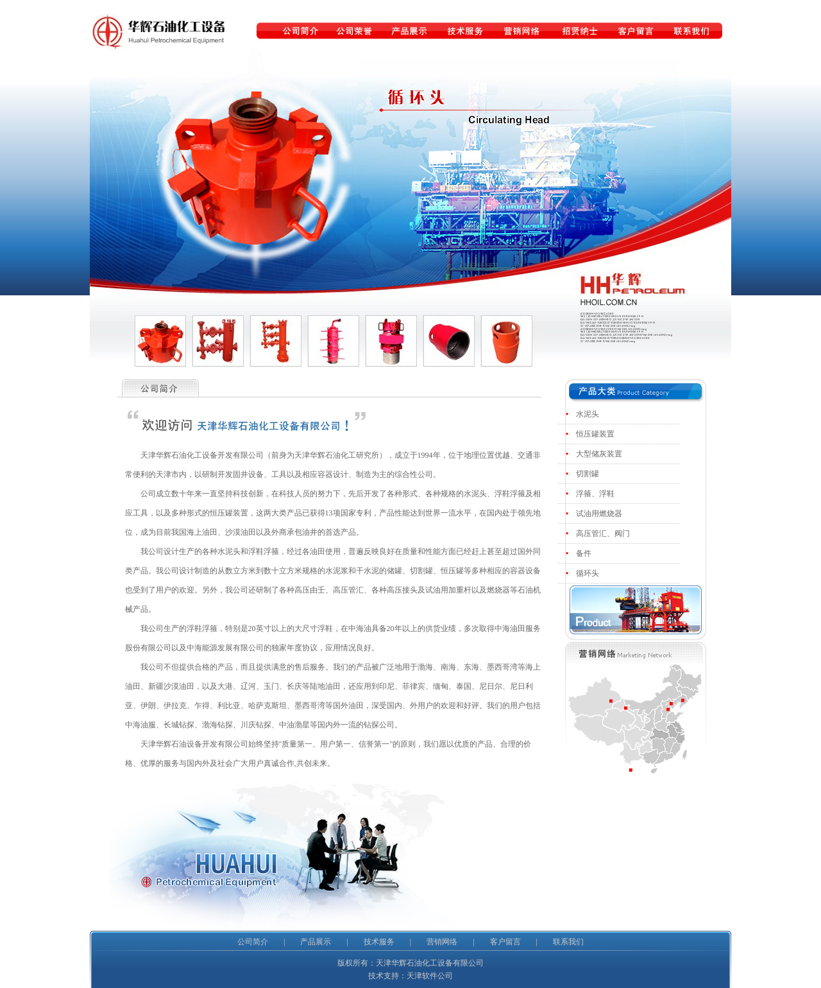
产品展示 (315, 941)
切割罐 (588, 473)
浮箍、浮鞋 (596, 493)
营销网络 (442, 941)
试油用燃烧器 (600, 513)
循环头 (588, 573)
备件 (584, 553)
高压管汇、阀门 (604, 533)
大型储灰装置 (600, 453)
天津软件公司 (430, 975)
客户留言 (505, 941)
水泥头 (588, 414)
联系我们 (568, 941)
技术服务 (379, 941)
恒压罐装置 (596, 433)
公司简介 (252, 941)
